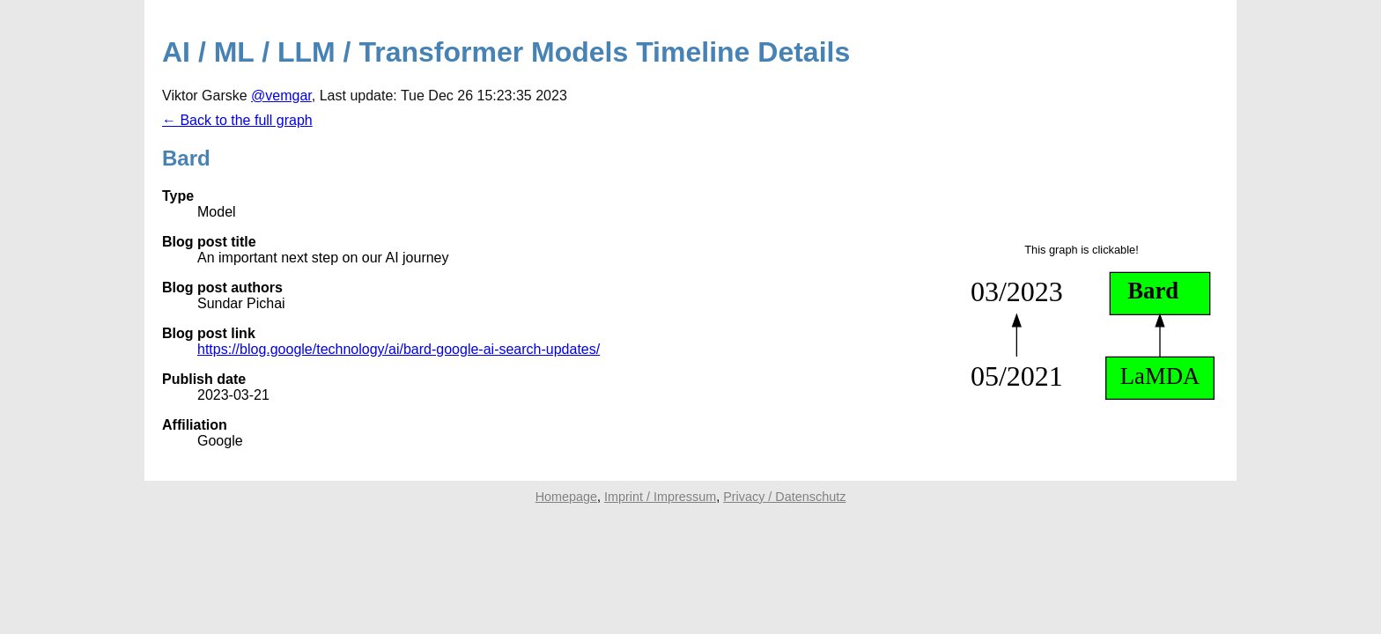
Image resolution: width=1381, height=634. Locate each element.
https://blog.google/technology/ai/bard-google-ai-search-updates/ (398, 349)
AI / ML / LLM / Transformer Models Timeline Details (506, 52)
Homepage (566, 497)
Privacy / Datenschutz (784, 497)
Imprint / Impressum (660, 497)
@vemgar (281, 95)
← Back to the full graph (237, 120)
